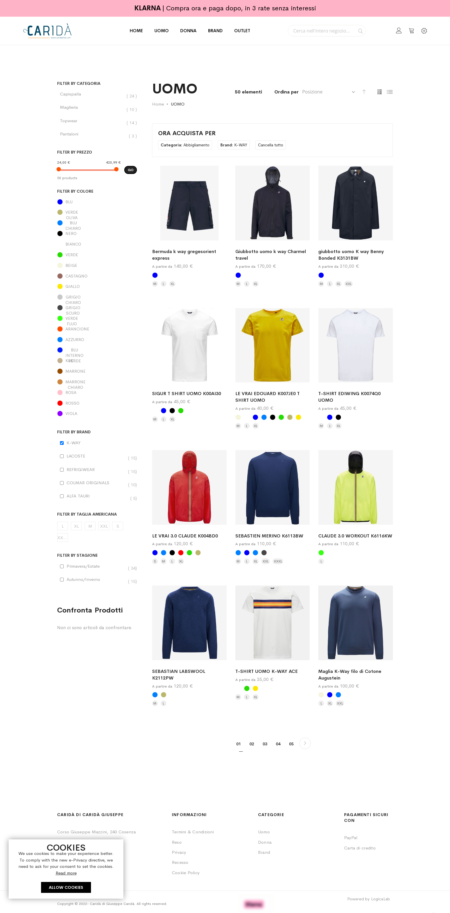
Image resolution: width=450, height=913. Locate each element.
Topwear (71, 121)
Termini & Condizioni (193, 831)
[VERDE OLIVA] (97, 213)
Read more (66, 873)
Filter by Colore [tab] (75, 191)
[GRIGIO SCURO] (97, 309)
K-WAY (74, 442)
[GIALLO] (97, 288)
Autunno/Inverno (86, 579)
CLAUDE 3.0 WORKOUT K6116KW (355, 536)
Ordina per (286, 92)
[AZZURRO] (97, 341)
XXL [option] (349, 284)
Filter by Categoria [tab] (78, 83)
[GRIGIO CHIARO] (97, 298)
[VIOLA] (97, 415)
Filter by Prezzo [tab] (74, 152)
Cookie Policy (185, 872)
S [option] (155, 561)
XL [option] (172, 284)
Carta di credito (360, 848)
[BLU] (97, 203)
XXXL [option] (278, 561)
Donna (264, 842)
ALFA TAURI (81, 496)
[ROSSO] (97, 404)
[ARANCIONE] (97, 330)
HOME (136, 30)
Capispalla (73, 94)
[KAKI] (97, 362)
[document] (66, 869)
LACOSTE (79, 456)
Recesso (180, 862)
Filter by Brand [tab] (74, 432)
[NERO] (97, 235)
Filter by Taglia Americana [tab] (87, 514)
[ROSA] (97, 394)
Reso (177, 842)
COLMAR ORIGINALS (91, 483)
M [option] (154, 284)
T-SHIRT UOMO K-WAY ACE (266, 671)
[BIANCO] (97, 245)
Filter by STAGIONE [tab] (77, 555)
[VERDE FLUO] (97, 319)
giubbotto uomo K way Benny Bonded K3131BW (351, 254)
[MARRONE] (97, 372)
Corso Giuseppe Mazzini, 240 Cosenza (96, 831)
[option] (155, 275)
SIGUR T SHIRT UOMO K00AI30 (186, 394)
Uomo (264, 831)
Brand (264, 852)
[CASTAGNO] (97, 277)
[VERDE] (97, 256)
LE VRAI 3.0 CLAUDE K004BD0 (185, 536)
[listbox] (189, 276)
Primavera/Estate (86, 566)
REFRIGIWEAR (83, 469)
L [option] (163, 284)
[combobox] (327, 31)
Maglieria (72, 107)
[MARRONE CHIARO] (97, 383)
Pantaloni (72, 134)
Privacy (179, 852)
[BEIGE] (97, 267)
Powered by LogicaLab (368, 898)
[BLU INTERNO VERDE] (97, 351)
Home (158, 104)
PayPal (350, 837)
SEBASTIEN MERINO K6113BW (269, 536)
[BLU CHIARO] (97, 224)
